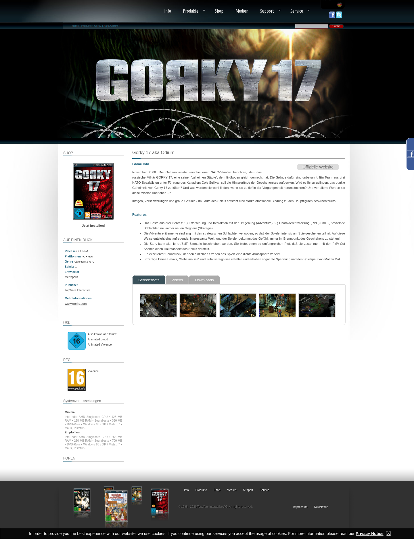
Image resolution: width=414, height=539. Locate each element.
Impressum (300, 507)
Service (297, 11)
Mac (90, 256)
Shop (219, 10)
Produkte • (87, 25)
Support (267, 11)
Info (167, 10)
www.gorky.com (76, 303)
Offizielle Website (318, 167)
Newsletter (321, 507)
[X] (388, 533)
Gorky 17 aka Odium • (106, 25)
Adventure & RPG (84, 261)
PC (83, 256)
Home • (76, 25)
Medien (241, 10)
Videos (177, 280)
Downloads (204, 280)
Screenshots (148, 280)
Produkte (191, 11)
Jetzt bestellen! (93, 225)
